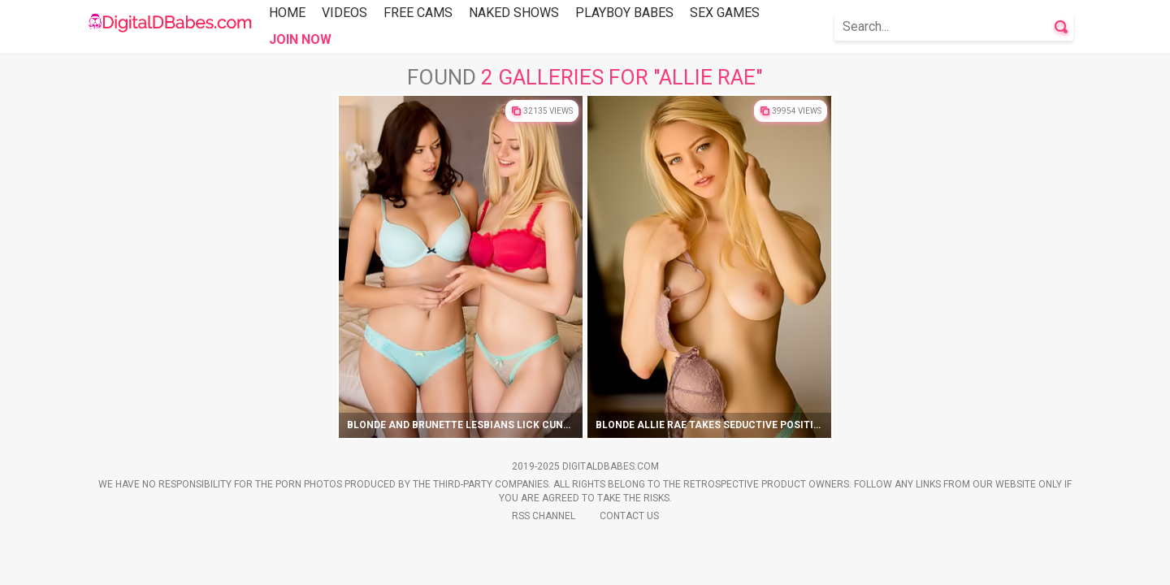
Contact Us (629, 516)
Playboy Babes (624, 12)
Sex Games (725, 12)
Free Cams (418, 12)
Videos (344, 12)
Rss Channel (543, 516)
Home (287, 12)
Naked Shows (514, 12)
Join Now (300, 39)
